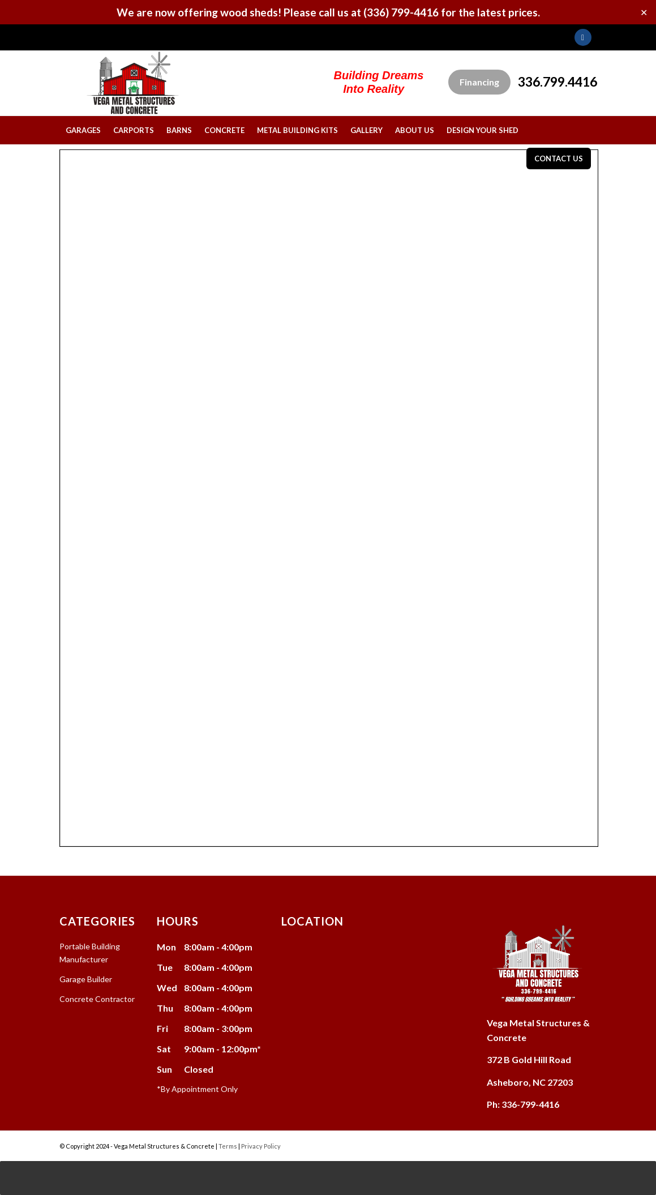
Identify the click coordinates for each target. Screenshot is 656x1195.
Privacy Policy (261, 1146)
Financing (479, 81)
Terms (227, 1146)
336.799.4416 (557, 81)
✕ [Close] (644, 12)
